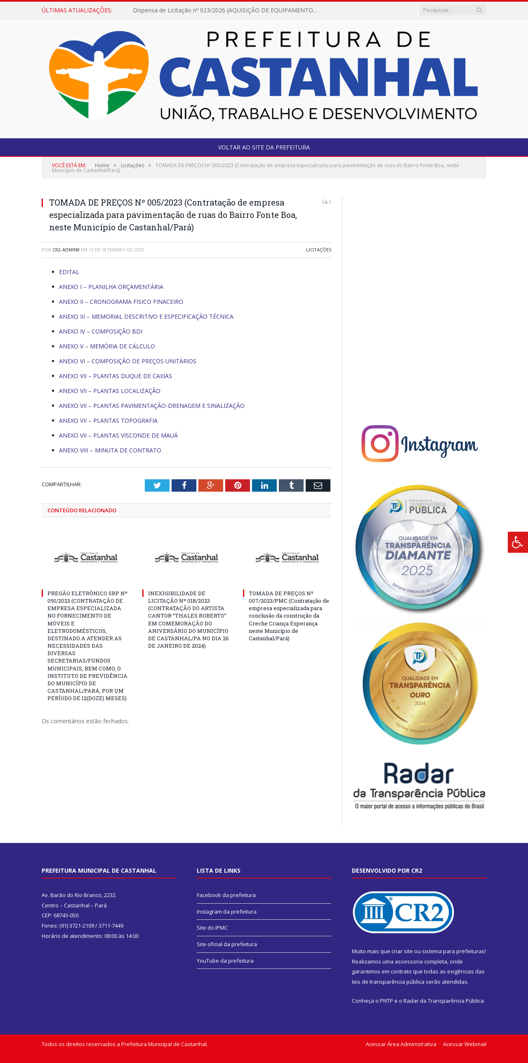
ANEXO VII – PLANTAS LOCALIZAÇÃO (109, 391)
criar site (402, 951)
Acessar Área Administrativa (401, 1044)
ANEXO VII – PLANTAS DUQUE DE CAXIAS (115, 376)
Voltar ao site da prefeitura (264, 147)
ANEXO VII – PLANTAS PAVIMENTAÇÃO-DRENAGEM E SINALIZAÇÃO (152, 406)
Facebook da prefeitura (226, 895)
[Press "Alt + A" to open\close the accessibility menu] (518, 542)
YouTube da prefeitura (225, 960)
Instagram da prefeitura (227, 911)
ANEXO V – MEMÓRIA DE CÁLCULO (107, 346)
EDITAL (69, 272)
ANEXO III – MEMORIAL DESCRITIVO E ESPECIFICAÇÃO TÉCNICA (146, 316)
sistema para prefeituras (453, 951)
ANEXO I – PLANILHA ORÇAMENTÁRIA (111, 287)
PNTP (386, 1000)
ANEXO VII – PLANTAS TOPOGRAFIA (108, 420)
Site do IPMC (212, 927)
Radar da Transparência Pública (443, 1000)
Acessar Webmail (464, 1044)
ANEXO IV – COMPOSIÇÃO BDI (100, 331)
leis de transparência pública (388, 981)
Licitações (318, 249)
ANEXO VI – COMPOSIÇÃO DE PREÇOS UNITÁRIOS (127, 361)
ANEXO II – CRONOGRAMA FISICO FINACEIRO (121, 301)
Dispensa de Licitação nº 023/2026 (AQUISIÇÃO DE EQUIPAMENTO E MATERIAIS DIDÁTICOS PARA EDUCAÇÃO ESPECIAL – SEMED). (228, 10)
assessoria (409, 961)
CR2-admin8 (66, 249)
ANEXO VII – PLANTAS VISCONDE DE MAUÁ (118, 435)
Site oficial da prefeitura (227, 944)
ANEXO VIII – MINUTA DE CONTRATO (110, 450)
